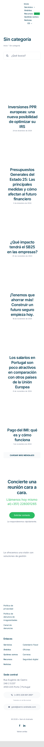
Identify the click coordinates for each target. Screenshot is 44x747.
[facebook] (20, 726)
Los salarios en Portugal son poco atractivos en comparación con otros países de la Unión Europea (22, 372)
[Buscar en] (7, 56)
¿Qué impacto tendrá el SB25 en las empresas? (22, 247)
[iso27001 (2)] (17, 573)
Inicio (6, 46)
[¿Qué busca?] (22, 56)
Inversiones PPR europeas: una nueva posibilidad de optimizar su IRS (22, 117)
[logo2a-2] (12, 12)
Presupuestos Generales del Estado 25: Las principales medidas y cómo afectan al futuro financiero (22, 184)
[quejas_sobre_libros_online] (15, 561)
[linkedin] (24, 726)
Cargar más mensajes (22, 455)
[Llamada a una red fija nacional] (22, 695)
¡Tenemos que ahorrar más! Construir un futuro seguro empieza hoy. (22, 305)
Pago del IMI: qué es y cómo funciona (22, 435)
